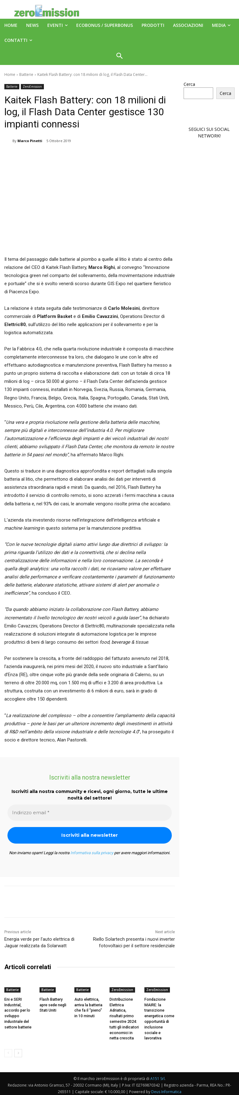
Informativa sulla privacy (91, 852)
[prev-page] (8, 1051)
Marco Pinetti (29, 140)
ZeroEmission (32, 86)
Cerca (189, 84)
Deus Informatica (166, 1089)
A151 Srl (157, 1076)
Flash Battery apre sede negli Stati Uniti (53, 1004)
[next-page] (18, 1051)
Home (9, 74)
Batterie (26, 74)
